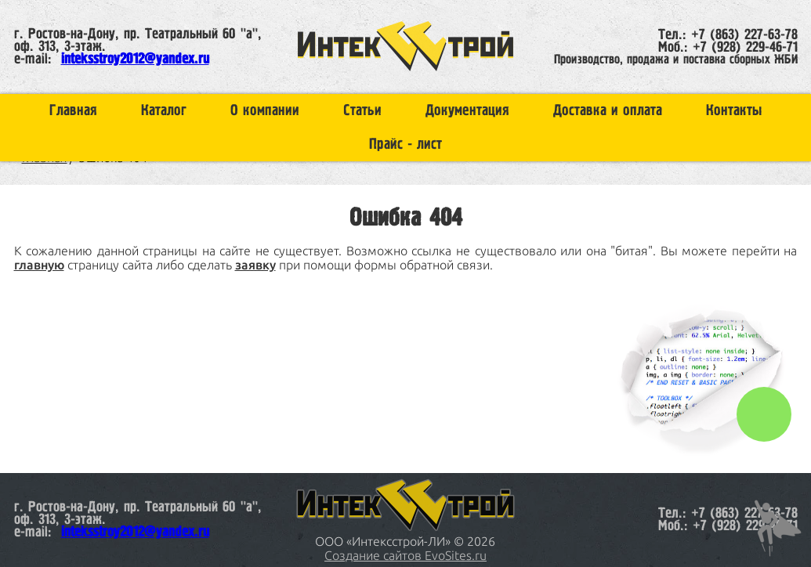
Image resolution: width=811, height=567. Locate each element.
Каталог (163, 110)
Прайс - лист (405, 144)
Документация (467, 110)
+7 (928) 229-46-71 (745, 48)
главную (39, 265)
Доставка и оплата (607, 110)
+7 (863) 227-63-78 (744, 35)
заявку (255, 265)
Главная (73, 110)
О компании (264, 110)
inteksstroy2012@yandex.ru (135, 59)
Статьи (362, 110)
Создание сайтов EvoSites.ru (405, 555)
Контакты (734, 110)
